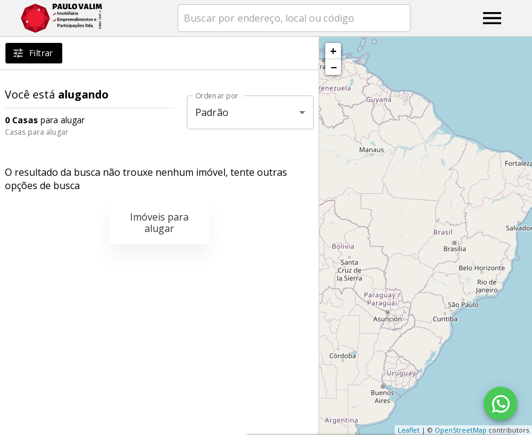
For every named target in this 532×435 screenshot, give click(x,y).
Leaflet (409, 429)
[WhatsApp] (500, 403)
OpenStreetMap (461, 429)
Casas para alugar (36, 132)
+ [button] (333, 51)
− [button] (334, 67)
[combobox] (294, 18)
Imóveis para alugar (159, 222)
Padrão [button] (212, 112)
